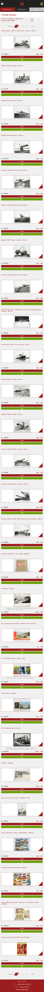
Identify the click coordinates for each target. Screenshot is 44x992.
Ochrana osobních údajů (22, 989)
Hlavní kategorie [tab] (7, 9)
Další (32, 26)
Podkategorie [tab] (22, 9)
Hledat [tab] (37, 9)
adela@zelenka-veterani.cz (24, 984)
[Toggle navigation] (41, 4)
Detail (22, 57)
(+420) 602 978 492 (24, 986)
